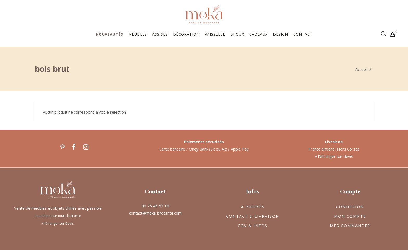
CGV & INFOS (252, 225)
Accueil (361, 69)
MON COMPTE (350, 216)
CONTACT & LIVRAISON (252, 216)
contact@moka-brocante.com (155, 213)
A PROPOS (253, 206)
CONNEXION (350, 206)
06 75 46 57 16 (155, 205)
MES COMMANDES (350, 225)
